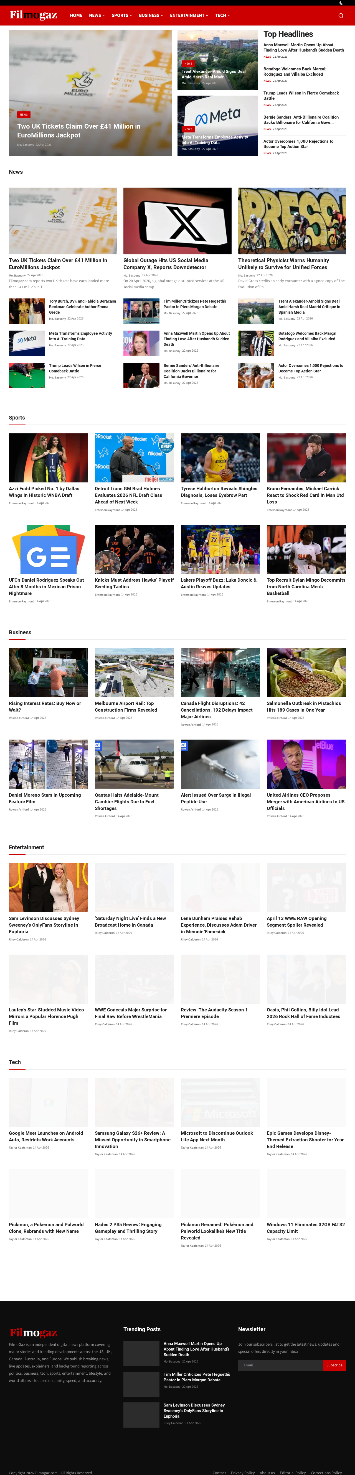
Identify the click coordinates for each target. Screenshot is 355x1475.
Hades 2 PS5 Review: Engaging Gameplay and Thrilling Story (126, 1215)
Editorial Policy (292, 1460)
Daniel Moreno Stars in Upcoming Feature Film (42, 799)
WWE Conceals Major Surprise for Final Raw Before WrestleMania (134, 1007)
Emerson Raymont (22, 504)
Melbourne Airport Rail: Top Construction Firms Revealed (123, 707)
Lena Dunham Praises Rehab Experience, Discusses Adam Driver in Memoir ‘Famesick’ (218, 918)
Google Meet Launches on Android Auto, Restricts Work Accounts (43, 1123)
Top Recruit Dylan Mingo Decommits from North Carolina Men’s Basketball (304, 584)
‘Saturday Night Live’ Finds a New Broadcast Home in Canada (128, 915)
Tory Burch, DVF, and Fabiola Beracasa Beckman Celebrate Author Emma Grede (82, 307)
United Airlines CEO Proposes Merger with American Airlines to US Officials (304, 799)
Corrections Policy (326, 1460)
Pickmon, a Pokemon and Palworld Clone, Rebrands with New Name (43, 1215)
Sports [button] (122, 15)
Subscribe (334, 1353)
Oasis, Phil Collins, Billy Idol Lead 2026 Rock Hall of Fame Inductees (305, 1007)
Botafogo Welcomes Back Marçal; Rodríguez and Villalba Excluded (294, 72)
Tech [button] (222, 15)
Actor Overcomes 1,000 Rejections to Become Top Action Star (298, 144)
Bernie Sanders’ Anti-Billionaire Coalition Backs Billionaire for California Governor (191, 372)
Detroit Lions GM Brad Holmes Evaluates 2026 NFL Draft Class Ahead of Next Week (133, 496)
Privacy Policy (242, 1460)
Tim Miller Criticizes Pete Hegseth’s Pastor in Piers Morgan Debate (195, 305)
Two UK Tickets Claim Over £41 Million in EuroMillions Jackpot (60, 264)
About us (266, 1460)
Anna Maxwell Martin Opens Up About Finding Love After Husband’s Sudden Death (303, 47)
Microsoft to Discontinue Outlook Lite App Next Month (218, 1123)
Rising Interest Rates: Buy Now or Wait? (48, 704)
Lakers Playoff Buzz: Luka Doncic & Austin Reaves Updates (216, 584)
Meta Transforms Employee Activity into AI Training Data (217, 139)
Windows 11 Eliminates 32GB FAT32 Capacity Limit (303, 1215)
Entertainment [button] (189, 15)
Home (76, 15)
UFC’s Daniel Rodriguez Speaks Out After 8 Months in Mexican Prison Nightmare (44, 587)
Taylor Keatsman (20, 1135)
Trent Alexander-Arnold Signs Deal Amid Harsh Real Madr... (216, 73)
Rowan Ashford (20, 712)
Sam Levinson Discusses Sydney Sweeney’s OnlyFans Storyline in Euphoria (41, 918)
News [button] (97, 15)
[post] (90, 93)
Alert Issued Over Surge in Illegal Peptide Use (214, 799)
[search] (341, 16)
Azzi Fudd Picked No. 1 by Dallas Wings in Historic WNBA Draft (48, 493)
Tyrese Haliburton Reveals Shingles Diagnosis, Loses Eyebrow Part (216, 493)
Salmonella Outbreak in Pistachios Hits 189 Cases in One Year (305, 707)
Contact (218, 1460)
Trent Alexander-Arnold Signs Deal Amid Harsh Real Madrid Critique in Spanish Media (309, 307)
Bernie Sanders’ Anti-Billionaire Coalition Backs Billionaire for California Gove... (301, 120)
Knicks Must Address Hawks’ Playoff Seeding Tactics (131, 584)
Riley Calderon (19, 933)
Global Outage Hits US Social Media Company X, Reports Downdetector (167, 264)
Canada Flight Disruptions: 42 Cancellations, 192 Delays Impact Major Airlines (220, 710)
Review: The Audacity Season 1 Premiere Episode (212, 1007)
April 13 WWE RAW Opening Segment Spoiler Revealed (304, 915)
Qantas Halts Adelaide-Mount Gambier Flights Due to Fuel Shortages (133, 799)
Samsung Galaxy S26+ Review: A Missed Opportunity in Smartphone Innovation (129, 1127)
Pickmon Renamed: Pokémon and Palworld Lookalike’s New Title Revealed (215, 1218)
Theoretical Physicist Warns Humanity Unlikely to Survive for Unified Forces (285, 264)
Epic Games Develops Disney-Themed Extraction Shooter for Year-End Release (305, 1127)
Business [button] (151, 15)
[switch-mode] (342, 3)
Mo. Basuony (26, 144)
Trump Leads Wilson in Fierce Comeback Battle (75, 369)
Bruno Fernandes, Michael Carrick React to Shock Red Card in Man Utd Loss (303, 496)
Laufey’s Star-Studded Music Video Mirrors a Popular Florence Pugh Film (46, 1007)
